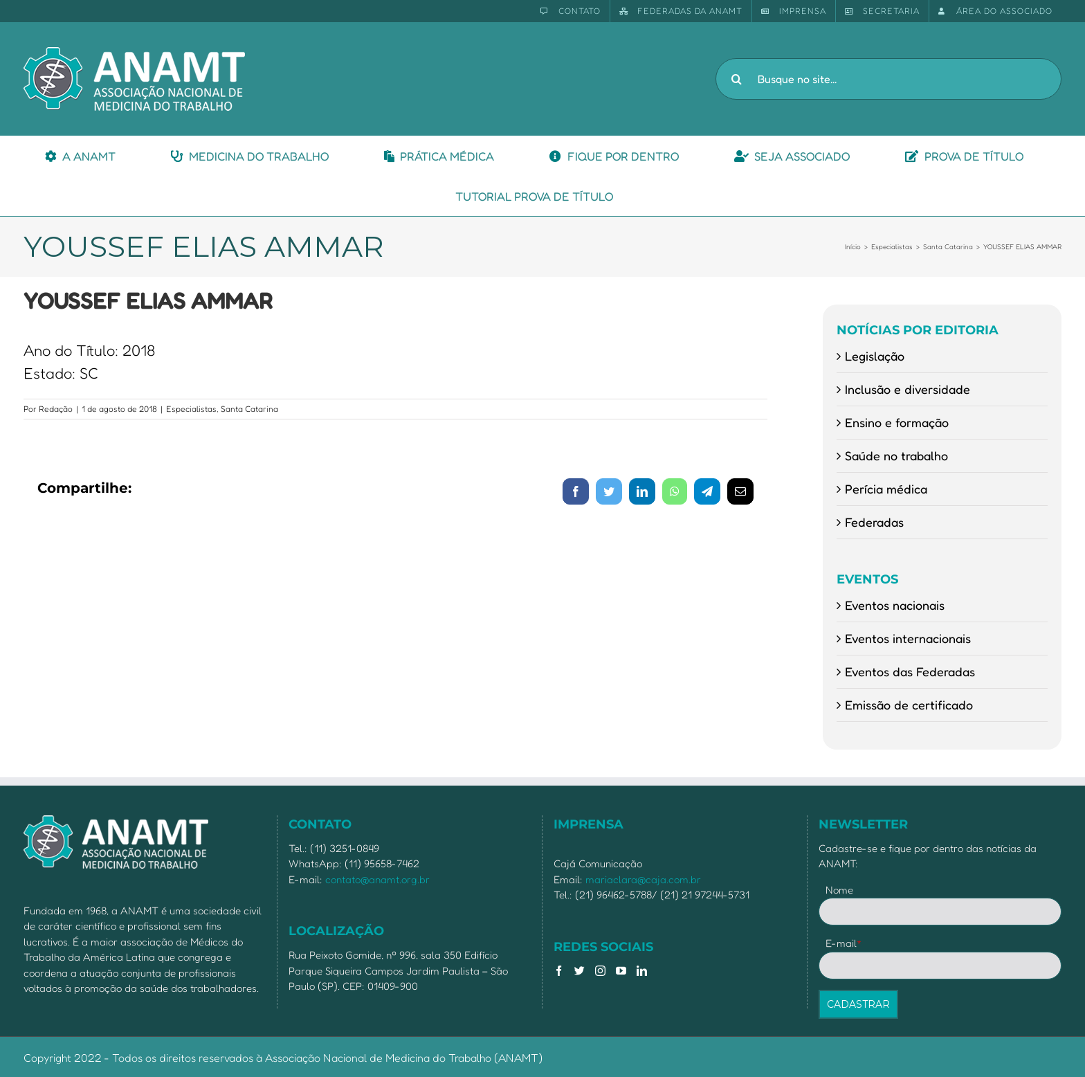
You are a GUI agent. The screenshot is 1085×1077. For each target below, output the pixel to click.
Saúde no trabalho (896, 455)
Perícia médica (886, 488)
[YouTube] (621, 971)
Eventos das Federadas (910, 671)
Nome (839, 889)
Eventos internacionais (908, 638)
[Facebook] (559, 971)
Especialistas (191, 409)
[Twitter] (579, 971)
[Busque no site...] (888, 79)
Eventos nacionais (895, 605)
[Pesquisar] (736, 79)
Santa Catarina (249, 409)
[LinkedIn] (642, 971)
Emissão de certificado (909, 704)
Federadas (874, 522)
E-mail (844, 943)
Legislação (874, 355)
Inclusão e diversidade (907, 389)
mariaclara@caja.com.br (643, 879)
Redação (56, 409)
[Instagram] (600, 971)
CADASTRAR (858, 1004)
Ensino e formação (897, 422)
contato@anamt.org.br (377, 879)
